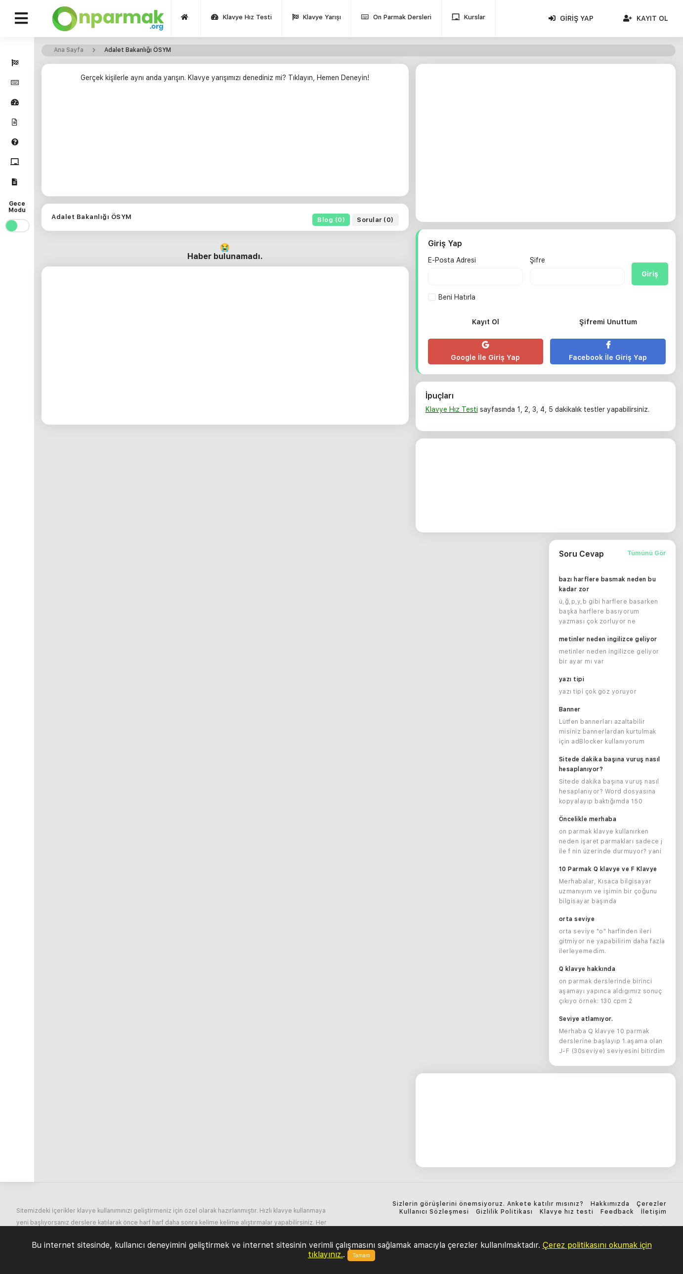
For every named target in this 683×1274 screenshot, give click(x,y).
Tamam (361, 1255)
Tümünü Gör (646, 553)
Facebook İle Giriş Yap (608, 351)
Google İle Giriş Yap (486, 351)
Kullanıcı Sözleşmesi (434, 1212)
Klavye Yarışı (317, 19)
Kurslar (469, 19)
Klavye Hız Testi (242, 19)
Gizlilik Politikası (504, 1212)
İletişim (654, 1212)
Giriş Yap (571, 18)
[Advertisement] (225, 141)
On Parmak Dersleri (397, 19)
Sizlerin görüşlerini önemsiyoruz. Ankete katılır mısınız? (488, 1204)
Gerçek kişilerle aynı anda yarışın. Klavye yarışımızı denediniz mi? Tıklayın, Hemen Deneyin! (225, 78)
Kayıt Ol (645, 18)
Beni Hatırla (451, 297)
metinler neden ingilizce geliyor (608, 639)
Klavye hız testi (567, 1212)
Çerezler (652, 1204)
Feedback (617, 1212)
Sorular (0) (375, 219)
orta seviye (577, 919)
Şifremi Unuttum (608, 322)
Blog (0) (331, 219)
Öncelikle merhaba (588, 819)
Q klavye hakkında (587, 969)
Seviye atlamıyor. (586, 1018)
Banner (570, 709)
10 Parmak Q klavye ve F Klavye (608, 869)
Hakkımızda (610, 1204)
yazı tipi (572, 679)
